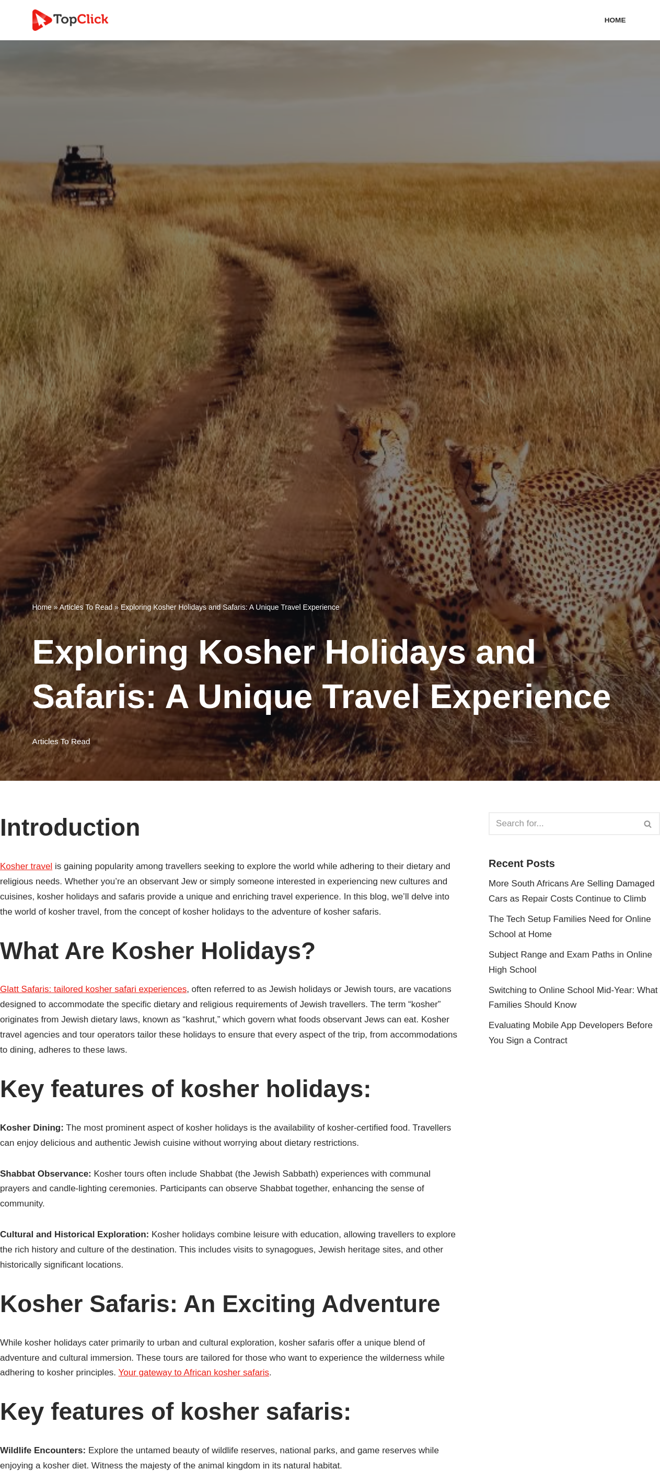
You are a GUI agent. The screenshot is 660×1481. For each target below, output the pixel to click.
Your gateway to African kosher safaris (194, 1372)
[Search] (562, 823)
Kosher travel (26, 866)
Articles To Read (86, 607)
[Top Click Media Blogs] (72, 20)
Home (615, 20)
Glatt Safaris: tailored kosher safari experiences (93, 989)
